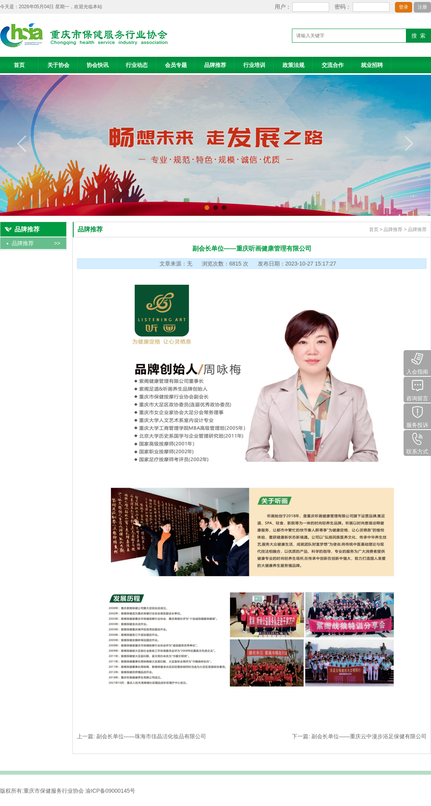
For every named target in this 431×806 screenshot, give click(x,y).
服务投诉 (417, 415)
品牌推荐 (215, 65)
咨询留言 (417, 389)
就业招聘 (372, 65)
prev (22, 144)
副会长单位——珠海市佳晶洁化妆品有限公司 (151, 736)
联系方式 (417, 442)
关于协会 (58, 65)
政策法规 (293, 65)
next (409, 144)
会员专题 (176, 65)
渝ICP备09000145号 (110, 791)
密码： (343, 7)
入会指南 (417, 362)
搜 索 (418, 36)
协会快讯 (98, 65)
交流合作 (333, 65)
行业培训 (254, 65)
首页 (19, 65)
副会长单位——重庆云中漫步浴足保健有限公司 (369, 736)
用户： (283, 7)
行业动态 (137, 65)
